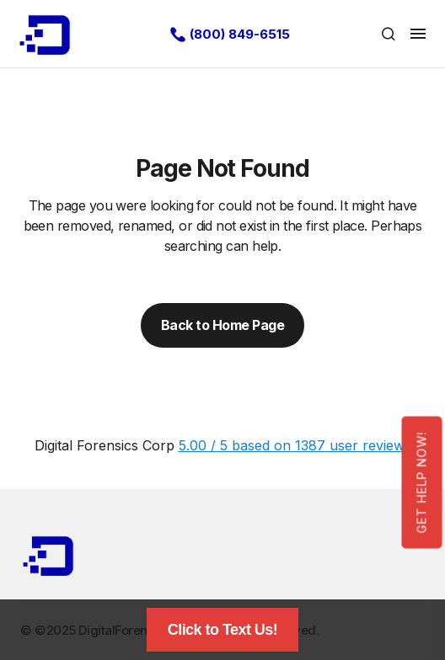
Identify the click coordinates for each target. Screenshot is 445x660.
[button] (388, 34)
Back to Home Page (223, 325)
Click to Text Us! (223, 629)
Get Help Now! (422, 482)
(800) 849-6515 (240, 34)
